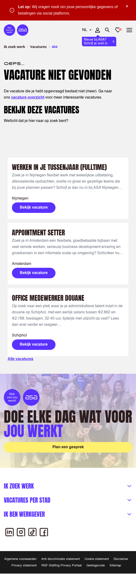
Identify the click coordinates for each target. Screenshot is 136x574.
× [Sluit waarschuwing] (127, 6)
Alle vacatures (20, 359)
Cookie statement (97, 559)
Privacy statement (24, 565)
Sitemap (115, 565)
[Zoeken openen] (107, 30)
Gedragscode (95, 565)
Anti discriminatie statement (60, 559)
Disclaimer (121, 559)
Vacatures (38, 46)
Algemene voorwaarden (20, 559)
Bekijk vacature (34, 208)
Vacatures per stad (27, 500)
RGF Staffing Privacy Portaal (61, 565)
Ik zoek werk (14, 46)
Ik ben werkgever (24, 514)
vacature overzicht (27, 98)
